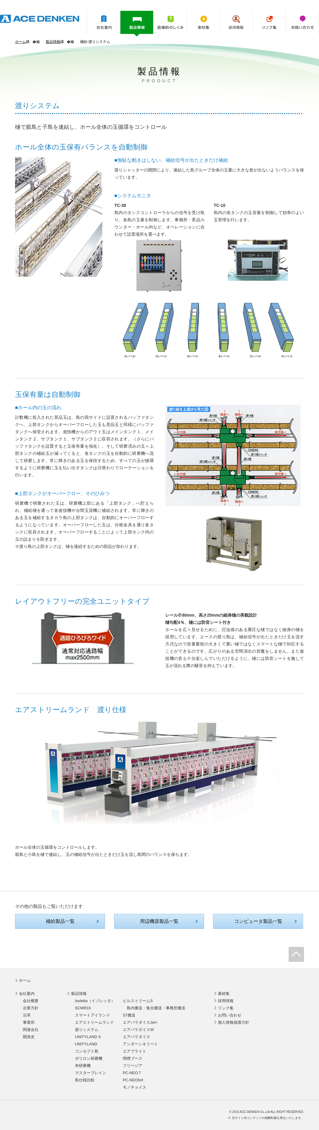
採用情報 (236, 22)
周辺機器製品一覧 (159, 921)
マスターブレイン (90, 1073)
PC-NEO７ (132, 1073)
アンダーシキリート (140, 1044)
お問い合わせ (302, 22)
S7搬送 (129, 1015)
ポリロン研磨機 (88, 1058)
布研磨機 (83, 1065)
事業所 (29, 1022)
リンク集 (269, 22)
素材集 (203, 22)
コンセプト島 (86, 1051)
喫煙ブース (132, 1058)
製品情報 (136, 24)
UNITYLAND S (88, 1037)
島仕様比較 (84, 1080)
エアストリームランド (94, 1022)
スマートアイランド (92, 1015)
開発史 (29, 1037)
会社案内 (103, 22)
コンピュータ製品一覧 (258, 921)
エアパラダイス (136, 1037)
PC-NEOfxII (133, 1080)
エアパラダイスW (138, 1029)
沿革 (27, 1015)
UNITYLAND (86, 1044)
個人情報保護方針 (233, 1022)
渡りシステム (86, 1029)
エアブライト (134, 1051)
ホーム (20, 42)
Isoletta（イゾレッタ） (95, 1001)
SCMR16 (83, 1008)
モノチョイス (134, 1087)
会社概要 (31, 1001)
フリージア (132, 1065)
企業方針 (31, 1008)
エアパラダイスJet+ (140, 1022)
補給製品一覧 (60, 921)
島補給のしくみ (169, 22)
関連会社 (31, 1029)
